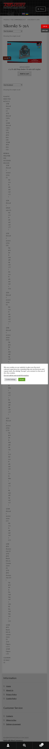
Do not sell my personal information (16, 375)
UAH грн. (44, 30)
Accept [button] (22, 379)
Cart (38, 744)
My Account (8, 745)
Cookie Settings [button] (10, 379)
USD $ (44, 26)
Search (24, 745)
